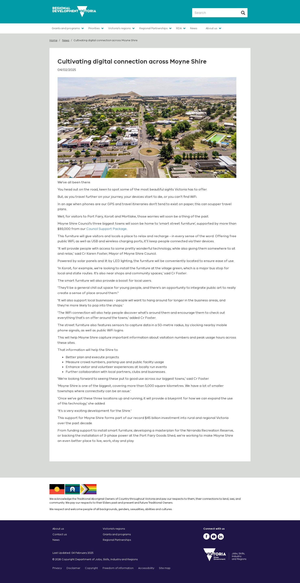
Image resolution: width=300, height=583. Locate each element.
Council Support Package (106, 229)
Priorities (94, 28)
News (193, 28)
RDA (179, 28)
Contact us (59, 534)
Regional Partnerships (153, 28)
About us (211, 28)
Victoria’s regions (114, 528)
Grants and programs (66, 28)
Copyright (91, 568)
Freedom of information (118, 568)
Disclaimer (73, 568)
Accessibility (146, 568)
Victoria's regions (119, 28)
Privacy (57, 568)
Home (53, 40)
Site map (164, 568)
